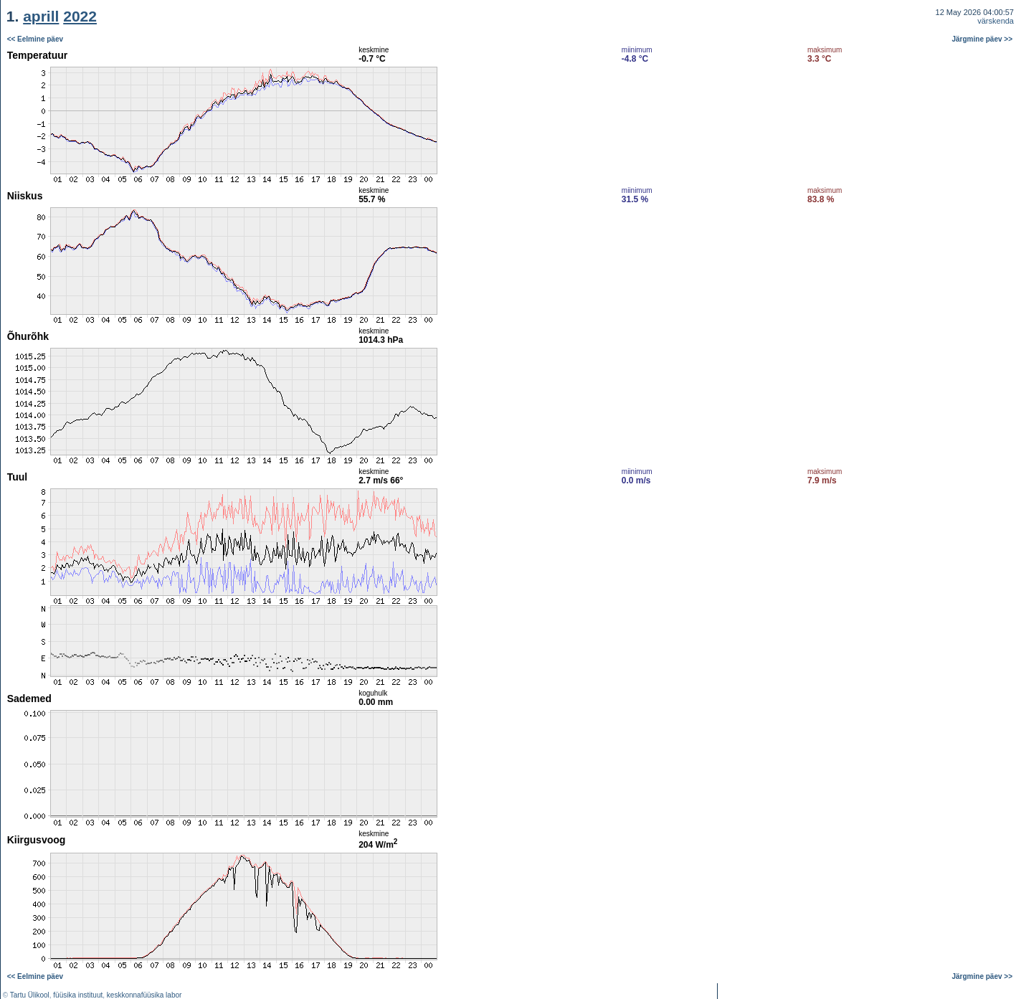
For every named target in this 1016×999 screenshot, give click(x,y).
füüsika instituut (78, 995)
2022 (80, 16)
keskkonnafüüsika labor (144, 995)
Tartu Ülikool (29, 995)
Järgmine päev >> (982, 39)
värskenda (995, 20)
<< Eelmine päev (35, 39)
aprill (41, 16)
